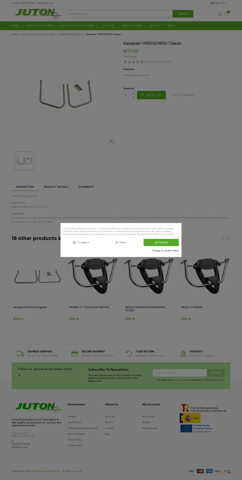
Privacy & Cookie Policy (166, 250)
